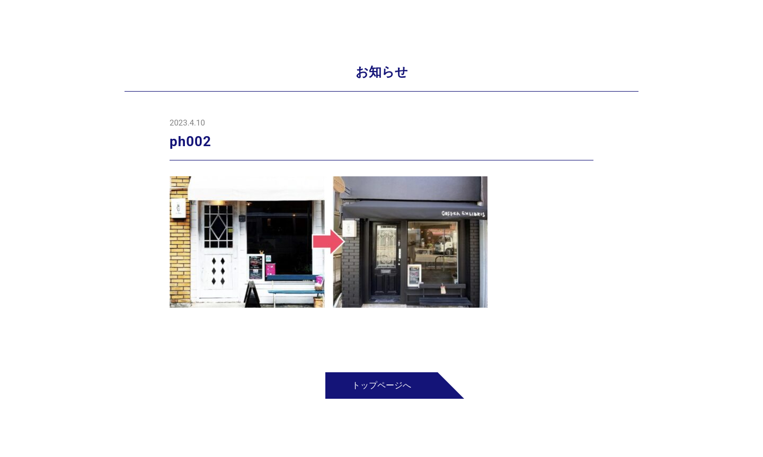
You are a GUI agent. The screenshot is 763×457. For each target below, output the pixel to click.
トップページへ (381, 385)
